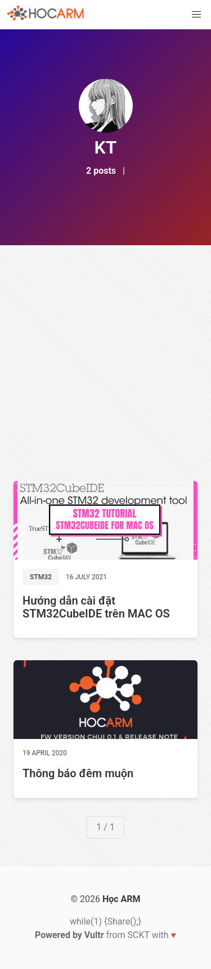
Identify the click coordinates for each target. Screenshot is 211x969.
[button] (196, 14)
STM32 (41, 577)
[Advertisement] (105, 356)
